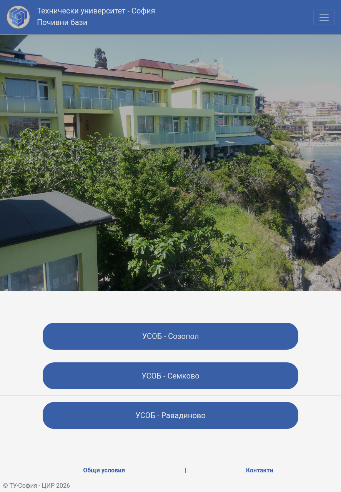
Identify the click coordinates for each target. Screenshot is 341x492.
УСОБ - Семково (170, 375)
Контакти (259, 470)
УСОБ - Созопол (170, 336)
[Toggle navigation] (324, 17)
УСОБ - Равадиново (170, 415)
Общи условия (104, 470)
